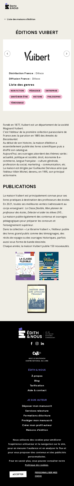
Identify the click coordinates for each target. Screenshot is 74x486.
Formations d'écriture (37, 415)
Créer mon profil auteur (37, 425)
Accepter (18, 474)
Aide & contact (37, 390)
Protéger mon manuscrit (37, 420)
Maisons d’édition (37, 430)
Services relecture (37, 410)
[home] (12, 6)
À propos (37, 375)
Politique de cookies (36, 464)
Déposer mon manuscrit (37, 406)
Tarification (37, 385)
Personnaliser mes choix (46, 474)
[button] (68, 5)
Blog (37, 380)
